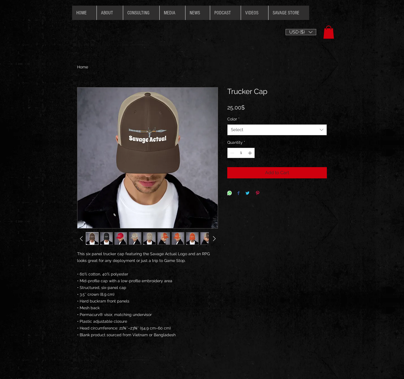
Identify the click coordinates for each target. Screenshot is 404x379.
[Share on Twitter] (247, 193)
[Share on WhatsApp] (229, 193)
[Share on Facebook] (238, 193)
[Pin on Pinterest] (257, 193)
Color (233, 119)
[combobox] (277, 129)
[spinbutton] (241, 153)
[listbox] (301, 32)
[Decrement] (231, 153)
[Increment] (250, 153)
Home (82, 67)
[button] (301, 32)
